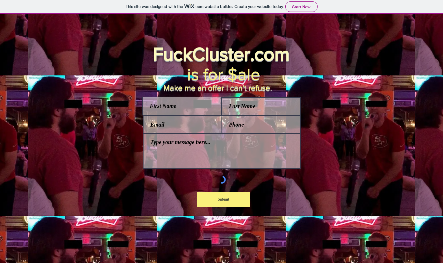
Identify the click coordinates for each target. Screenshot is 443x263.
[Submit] (223, 199)
